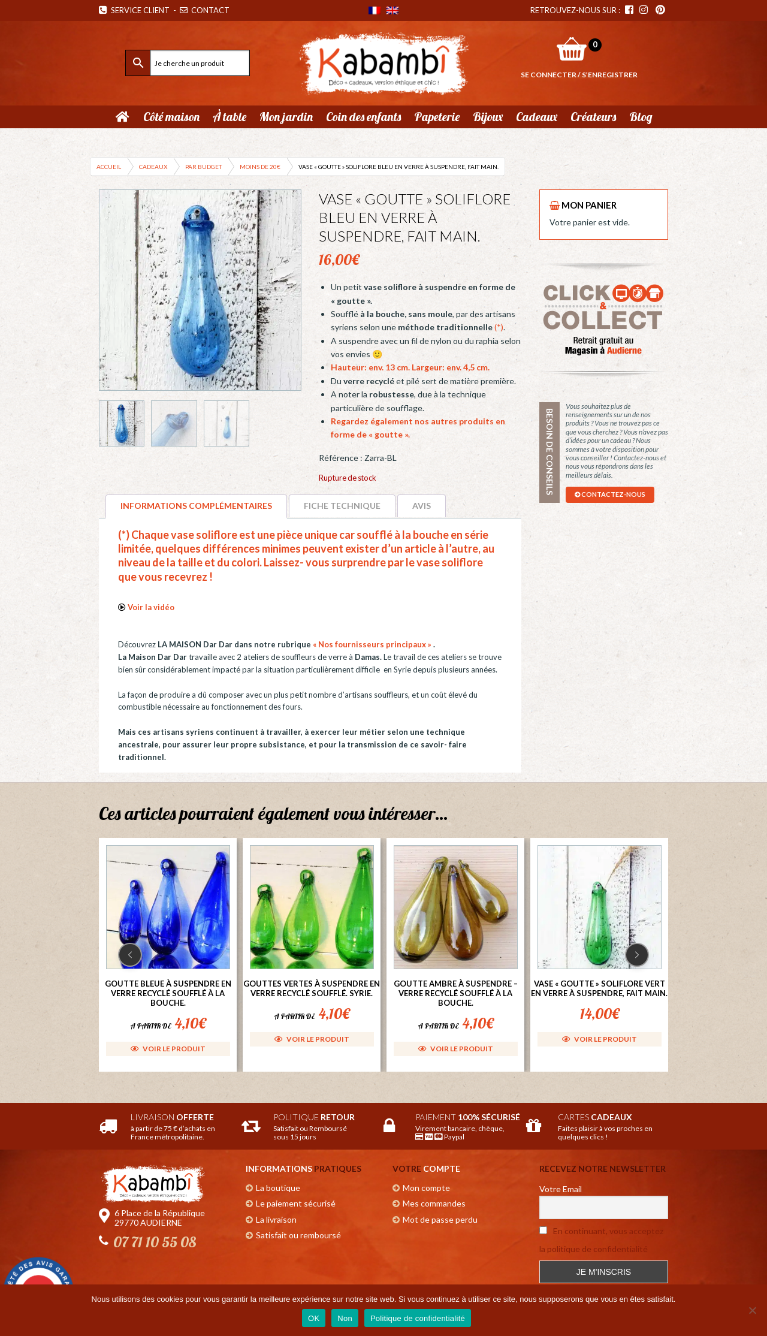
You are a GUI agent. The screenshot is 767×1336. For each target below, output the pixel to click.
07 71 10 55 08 (154, 1242)
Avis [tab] (421, 505)
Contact (205, 10)
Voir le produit (168, 1048)
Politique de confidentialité (417, 1318)
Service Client (134, 10)
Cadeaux (153, 166)
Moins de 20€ (260, 166)
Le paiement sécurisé (296, 1203)
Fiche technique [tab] (342, 505)
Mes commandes (434, 1203)
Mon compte (426, 1188)
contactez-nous (610, 494)
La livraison (276, 1219)
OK (313, 1318)
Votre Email (560, 1189)
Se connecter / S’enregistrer (579, 74)
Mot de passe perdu (440, 1219)
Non (344, 1318)
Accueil (108, 166)
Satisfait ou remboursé (298, 1235)
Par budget (203, 166)
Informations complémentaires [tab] (196, 505)
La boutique (278, 1188)
